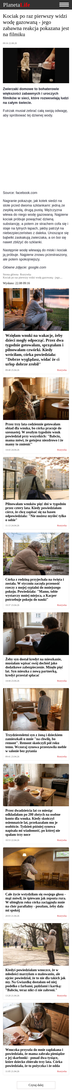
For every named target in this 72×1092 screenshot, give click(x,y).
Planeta (16, 5)
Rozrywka (62, 370)
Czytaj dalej (36, 1085)
